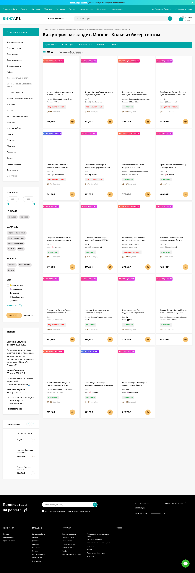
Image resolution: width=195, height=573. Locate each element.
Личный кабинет (9, 537)
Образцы (48, 9)
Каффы (64, 551)
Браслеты (90, 546)
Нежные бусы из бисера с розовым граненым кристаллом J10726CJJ (99, 385)
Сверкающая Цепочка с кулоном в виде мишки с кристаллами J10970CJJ (57, 167)
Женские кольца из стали (71, 554)
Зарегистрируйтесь (79, 3)
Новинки (11, 265)
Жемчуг (11, 249)
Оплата (24, 9)
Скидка (11, 270)
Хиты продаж (24, 265)
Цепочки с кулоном (94, 539)
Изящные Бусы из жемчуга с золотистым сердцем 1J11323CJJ (97, 313)
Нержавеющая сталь (16, 233)
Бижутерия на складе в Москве (64, 29)
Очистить (28, 315)
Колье (81, 29)
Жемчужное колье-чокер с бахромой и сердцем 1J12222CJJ (133, 167)
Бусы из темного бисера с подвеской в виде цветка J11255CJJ (133, 313)
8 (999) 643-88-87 (56, 18)
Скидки (72, 9)
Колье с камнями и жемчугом (98, 543)
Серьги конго (67, 541)
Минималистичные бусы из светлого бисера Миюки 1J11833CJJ (59, 385)
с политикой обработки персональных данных (72, 511)
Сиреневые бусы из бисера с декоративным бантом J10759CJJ (134, 385)
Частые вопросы (86, 9)
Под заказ (24, 217)
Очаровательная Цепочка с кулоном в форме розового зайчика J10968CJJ (59, 240)
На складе (12, 217)
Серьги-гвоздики (68, 544)
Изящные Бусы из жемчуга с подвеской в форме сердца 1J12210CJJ (134, 240)
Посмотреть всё (14, 409)
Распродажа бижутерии (96, 553)
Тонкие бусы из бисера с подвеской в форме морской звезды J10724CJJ (97, 167)
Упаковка (90, 556)
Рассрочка (60, 9)
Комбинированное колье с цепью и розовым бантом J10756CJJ (171, 240)
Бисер (20, 249)
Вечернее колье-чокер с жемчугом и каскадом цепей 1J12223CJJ (134, 95)
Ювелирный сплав (15, 243)
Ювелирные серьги (69, 534)
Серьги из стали (68, 537)
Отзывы (11, 332)
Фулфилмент (102, 9)
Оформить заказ (9, 541)
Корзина (6, 534)
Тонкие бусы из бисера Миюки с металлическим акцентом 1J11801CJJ (174, 313)
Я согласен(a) (66, 511)
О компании (117, 9)
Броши (89, 550)
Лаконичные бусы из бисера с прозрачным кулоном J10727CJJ (60, 313)
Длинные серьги (68, 548)
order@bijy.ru (140, 508)
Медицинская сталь (16, 238)
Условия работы (10, 9)
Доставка (35, 9)
